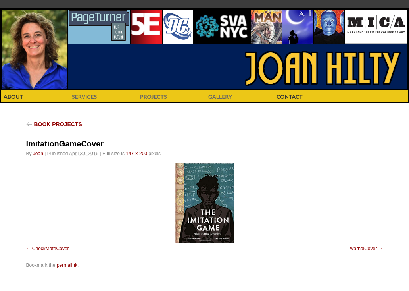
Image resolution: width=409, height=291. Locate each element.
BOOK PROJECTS (54, 124)
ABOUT (13, 96)
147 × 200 (136, 153)
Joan (38, 153)
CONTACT (290, 96)
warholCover (363, 248)
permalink (67, 265)
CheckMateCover (50, 248)
